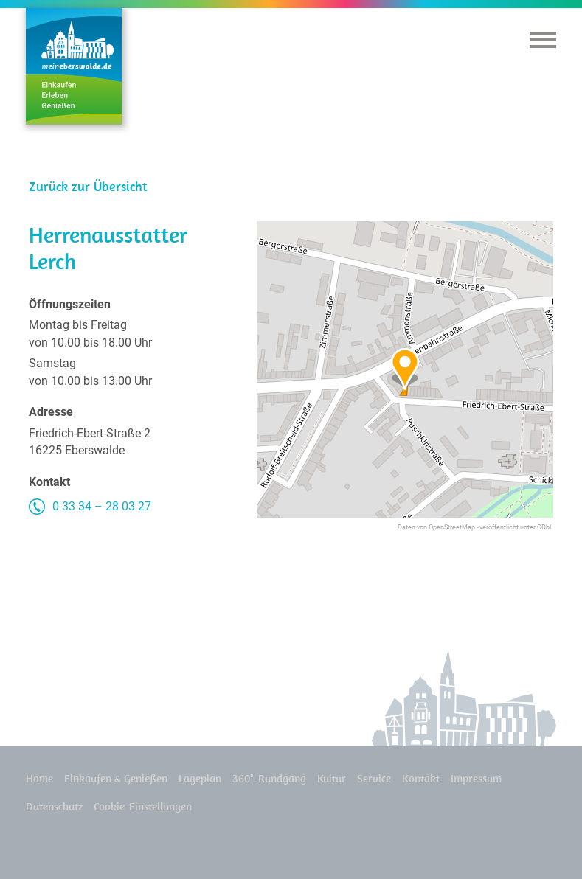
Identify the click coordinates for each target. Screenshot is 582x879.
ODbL (545, 527)
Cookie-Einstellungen (143, 806)
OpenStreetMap (452, 527)
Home (39, 778)
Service (374, 778)
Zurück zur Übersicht (88, 186)
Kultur (331, 778)
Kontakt (421, 778)
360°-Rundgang (269, 778)
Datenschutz (54, 806)
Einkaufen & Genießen (115, 778)
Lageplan (200, 778)
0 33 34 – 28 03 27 (101, 506)
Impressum (476, 778)
